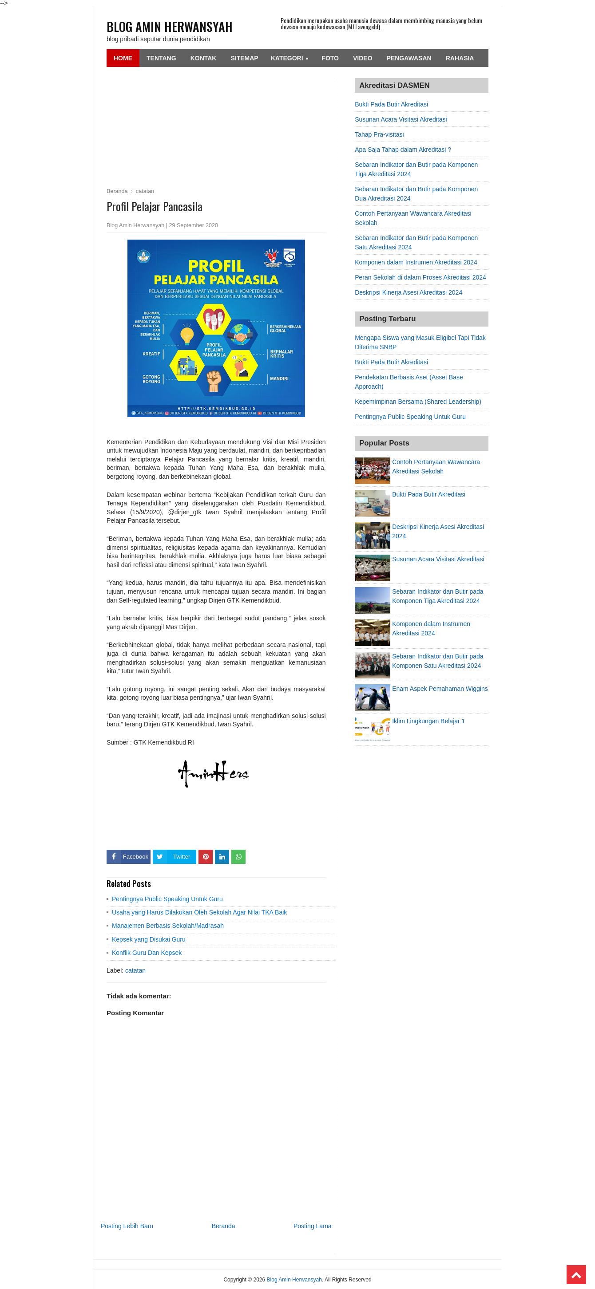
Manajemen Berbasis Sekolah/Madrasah (168, 925)
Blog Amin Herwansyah (170, 26)
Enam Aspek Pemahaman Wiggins (440, 688)
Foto (330, 58)
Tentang (161, 58)
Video (363, 58)
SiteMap (244, 58)
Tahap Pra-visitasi (379, 134)
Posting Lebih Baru (127, 1226)
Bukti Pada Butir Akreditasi (391, 104)
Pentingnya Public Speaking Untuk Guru (167, 899)
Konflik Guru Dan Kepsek (147, 952)
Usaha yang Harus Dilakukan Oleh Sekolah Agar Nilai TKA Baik (199, 912)
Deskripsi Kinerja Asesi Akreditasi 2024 (408, 292)
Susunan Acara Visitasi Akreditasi (401, 119)
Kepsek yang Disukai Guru (149, 939)
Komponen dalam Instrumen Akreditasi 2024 (416, 262)
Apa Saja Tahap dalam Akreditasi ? (403, 149)
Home (123, 58)
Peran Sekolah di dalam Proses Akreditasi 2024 (420, 277)
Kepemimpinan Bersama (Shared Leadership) (418, 401)
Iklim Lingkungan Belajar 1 (428, 721)
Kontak (203, 58)
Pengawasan (409, 58)
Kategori (290, 58)
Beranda (223, 1226)
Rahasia (460, 58)
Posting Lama (313, 1226)
